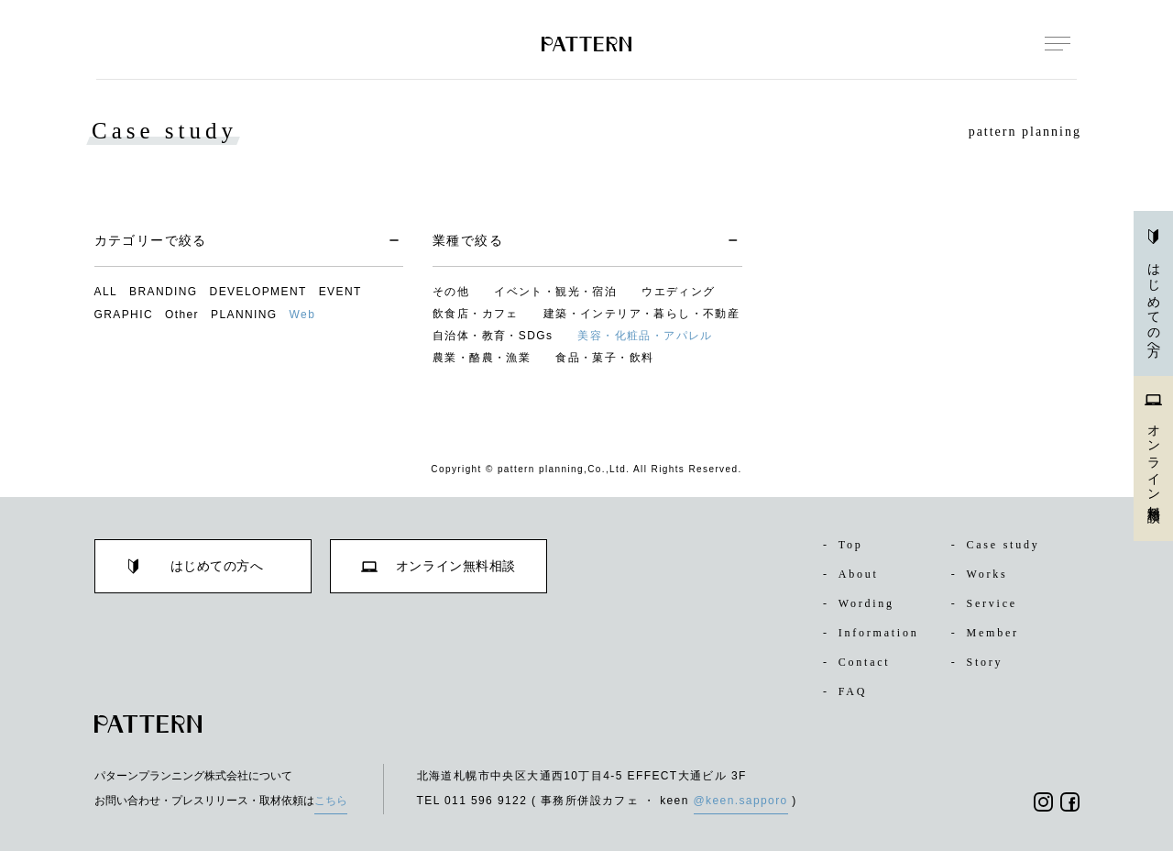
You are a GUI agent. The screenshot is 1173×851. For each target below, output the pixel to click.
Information (876, 632)
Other (182, 314)
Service (988, 603)
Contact (861, 662)
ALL (106, 291)
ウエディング (678, 291)
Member (988, 632)
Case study (1001, 544)
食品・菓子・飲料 (604, 357)
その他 (451, 291)
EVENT (340, 291)
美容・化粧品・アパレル (644, 335)
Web (303, 314)
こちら (330, 800)
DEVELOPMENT (258, 291)
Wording (863, 603)
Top (845, 544)
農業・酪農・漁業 (482, 357)
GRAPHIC (123, 314)
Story (980, 662)
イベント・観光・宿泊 (555, 291)
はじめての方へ (1153, 290)
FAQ (846, 691)
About (854, 574)
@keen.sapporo (741, 800)
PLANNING (244, 314)
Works (982, 574)
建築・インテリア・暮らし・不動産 (641, 313)
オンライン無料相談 (1153, 448)
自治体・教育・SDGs (493, 335)
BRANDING (163, 291)
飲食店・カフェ (476, 313)
